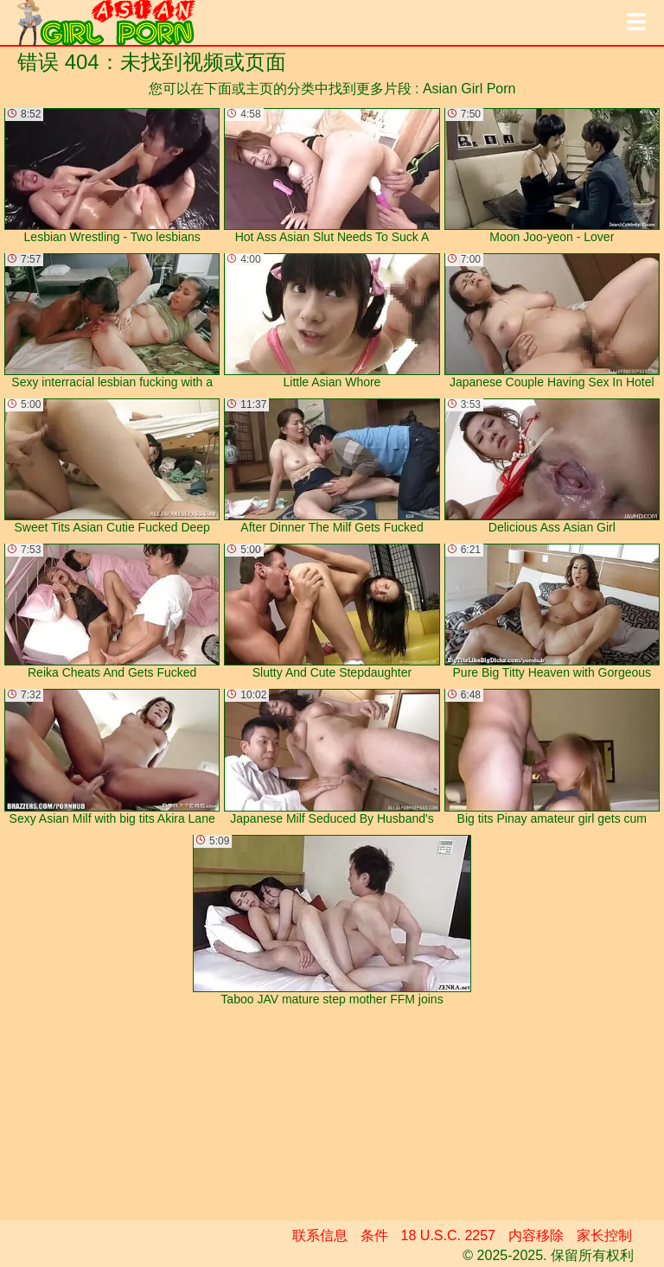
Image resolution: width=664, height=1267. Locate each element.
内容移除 (536, 1235)
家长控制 (604, 1235)
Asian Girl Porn (469, 88)
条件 (374, 1235)
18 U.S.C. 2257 (448, 1235)
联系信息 (320, 1235)
